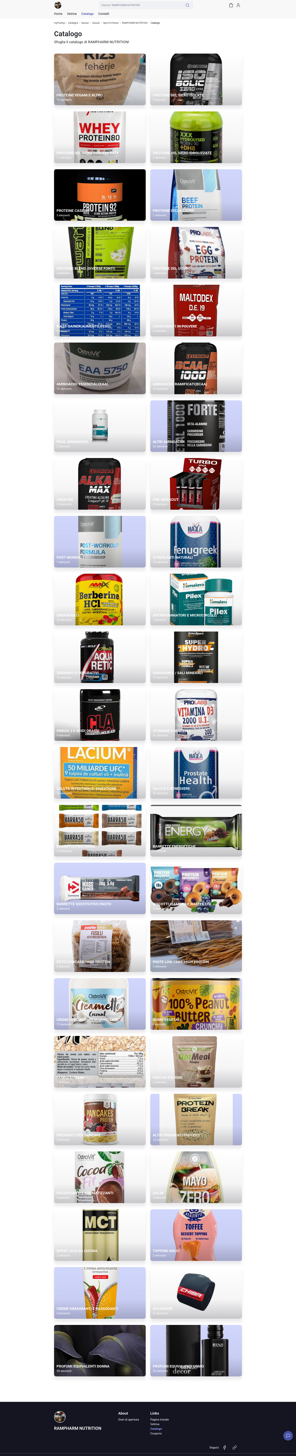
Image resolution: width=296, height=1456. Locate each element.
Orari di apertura (128, 1419)
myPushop (59, 23)
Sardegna (73, 23)
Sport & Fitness (111, 23)
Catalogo (87, 13)
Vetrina (154, 1424)
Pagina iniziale (159, 1419)
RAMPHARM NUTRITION (134, 23)
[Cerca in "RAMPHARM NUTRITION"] (140, 5)
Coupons (156, 1433)
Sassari (85, 23)
